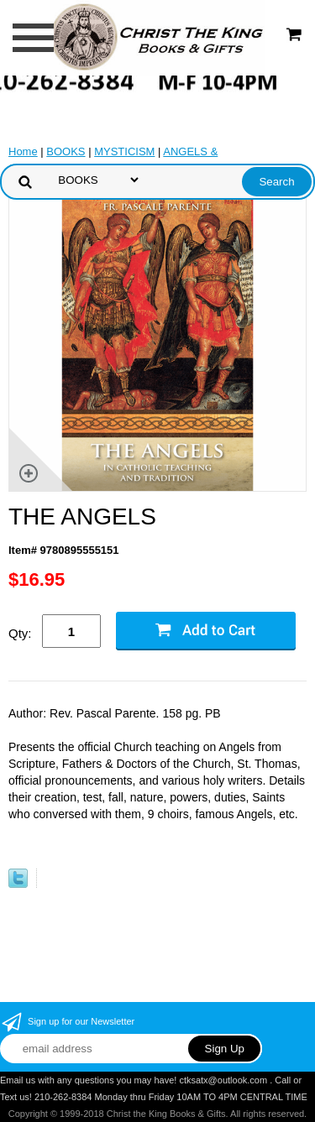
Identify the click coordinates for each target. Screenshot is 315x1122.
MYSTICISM (124, 151)
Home (23, 151)
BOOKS (65, 151)
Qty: (20, 633)
